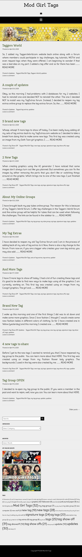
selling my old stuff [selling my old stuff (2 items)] (18, 515)
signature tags (51, 146)
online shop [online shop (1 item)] (59, 510)
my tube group (45, 221)
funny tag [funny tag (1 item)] (7, 502)
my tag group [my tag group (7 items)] (46, 505)
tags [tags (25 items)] (51, 519)
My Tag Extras (12, 233)
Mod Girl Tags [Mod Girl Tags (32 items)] (25, 505)
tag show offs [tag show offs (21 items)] (36, 524)
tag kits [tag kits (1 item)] (42, 520)
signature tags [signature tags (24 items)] (38, 514)
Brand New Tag (12, 305)
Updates (12, 73)
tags (67, 146)
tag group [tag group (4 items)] (34, 519)
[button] (41, 20)
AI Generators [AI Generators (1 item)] (6, 499)
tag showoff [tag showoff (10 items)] (16, 524)
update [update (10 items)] (61, 524)
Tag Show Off (13, 146)
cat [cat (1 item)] (13, 499)
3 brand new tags (14, 121)
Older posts (74, 409)
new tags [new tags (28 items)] (46, 510)
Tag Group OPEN (13, 380)
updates (44, 73)
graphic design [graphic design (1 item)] (27, 502)
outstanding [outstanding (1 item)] (67, 510)
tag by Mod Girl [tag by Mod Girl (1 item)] (13, 520)
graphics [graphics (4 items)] (36, 502)
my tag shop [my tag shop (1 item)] (59, 506)
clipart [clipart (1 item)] (30, 499)
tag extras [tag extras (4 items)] (24, 519)
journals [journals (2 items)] (56, 502)
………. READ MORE (68, 103)
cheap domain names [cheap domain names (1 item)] (21, 499)
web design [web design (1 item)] (11, 529)
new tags (37, 146)
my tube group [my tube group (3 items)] (69, 506)
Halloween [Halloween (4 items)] (46, 502)
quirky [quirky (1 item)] (73, 510)
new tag (53, 330)
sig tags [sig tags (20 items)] (57, 514)
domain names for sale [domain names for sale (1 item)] (49, 499)
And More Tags (12, 269)
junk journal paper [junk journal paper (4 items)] (68, 502)
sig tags (43, 146)
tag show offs (61, 146)
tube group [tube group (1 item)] (50, 524)
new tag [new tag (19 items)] (29, 510)
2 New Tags (10, 157)
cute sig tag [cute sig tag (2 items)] (38, 499)
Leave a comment (8, 76)
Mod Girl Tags (41, 5)
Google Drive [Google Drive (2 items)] (17, 502)
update (52, 258)
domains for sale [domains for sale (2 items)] (63, 499)
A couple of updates (15, 85)
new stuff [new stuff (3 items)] (16, 511)
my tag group (35, 221)
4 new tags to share (15, 344)
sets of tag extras (36, 258)
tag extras (24, 109)
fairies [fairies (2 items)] (73, 499)
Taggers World (12, 45)
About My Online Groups (18, 197)
